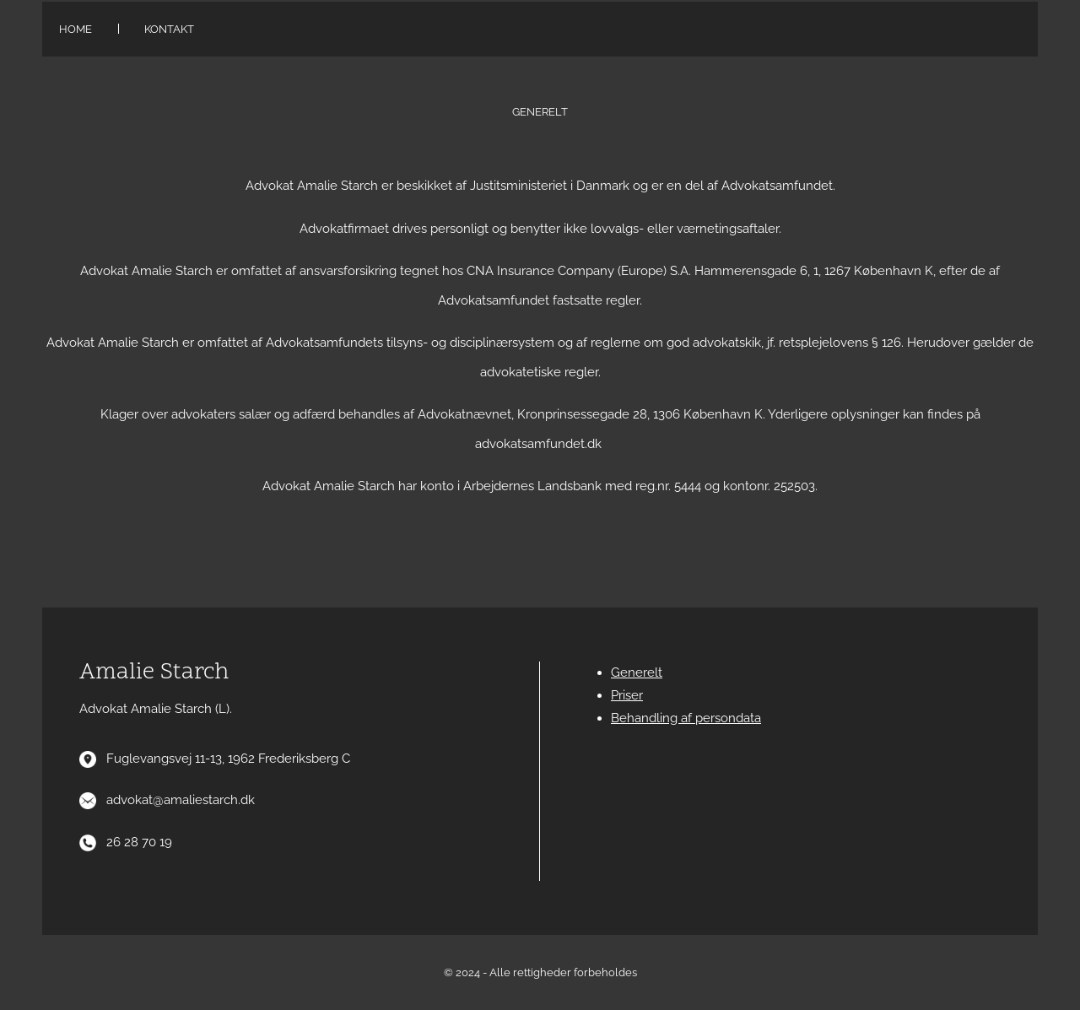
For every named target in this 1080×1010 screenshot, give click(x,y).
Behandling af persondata (686, 718)
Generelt (636, 672)
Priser (627, 695)
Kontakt (169, 29)
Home (75, 29)
